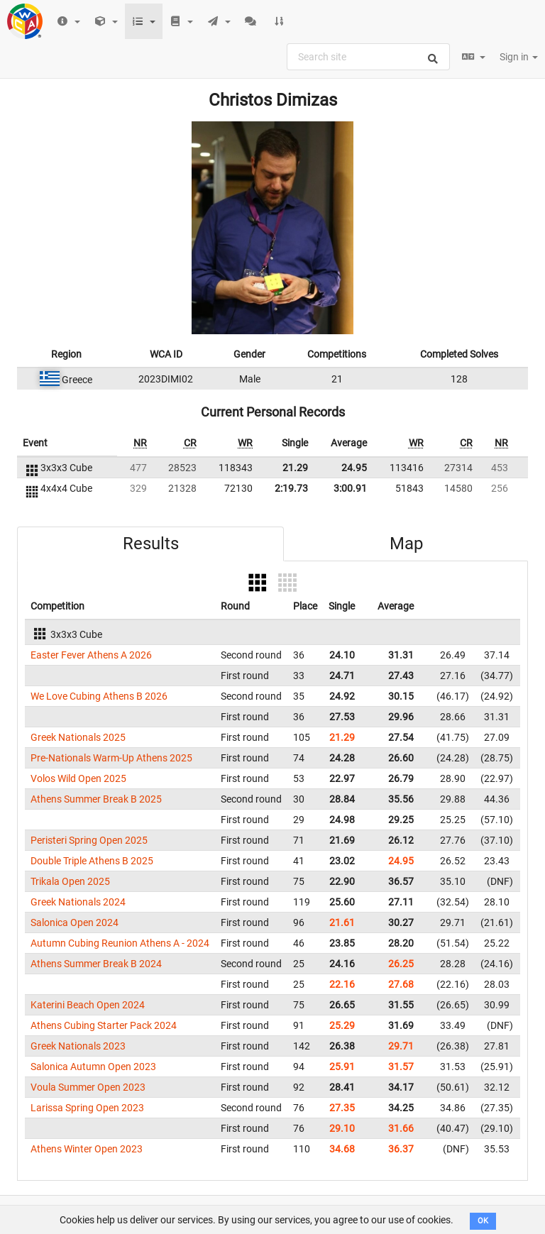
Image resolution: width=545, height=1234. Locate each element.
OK (483, 1220)
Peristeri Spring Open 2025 (89, 840)
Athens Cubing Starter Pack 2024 (104, 1025)
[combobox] (368, 56)
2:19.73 (291, 488)
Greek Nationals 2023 (78, 1046)
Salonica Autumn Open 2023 (93, 1066)
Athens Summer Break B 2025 (96, 799)
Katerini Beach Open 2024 (88, 1004)
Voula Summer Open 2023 (88, 1087)
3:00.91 (350, 488)
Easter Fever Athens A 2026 (91, 655)
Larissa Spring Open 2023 (87, 1107)
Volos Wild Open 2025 (78, 778)
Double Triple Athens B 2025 (92, 860)
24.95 (354, 467)
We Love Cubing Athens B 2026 (99, 696)
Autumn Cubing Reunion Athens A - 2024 (120, 943)
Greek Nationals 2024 (78, 902)
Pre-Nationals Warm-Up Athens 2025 (111, 758)
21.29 (295, 467)
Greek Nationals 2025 (78, 737)
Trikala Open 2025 (70, 881)
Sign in (519, 56)
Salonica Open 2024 (75, 922)
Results (151, 543)
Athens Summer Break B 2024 (96, 963)
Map (406, 543)
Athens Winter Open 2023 (87, 1149)
